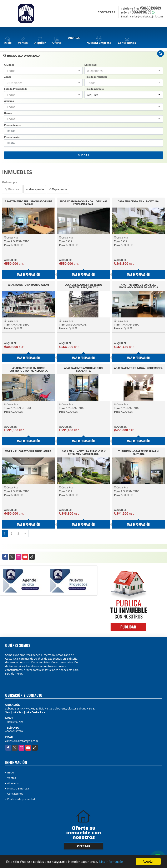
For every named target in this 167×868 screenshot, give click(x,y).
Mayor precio (58, 189)
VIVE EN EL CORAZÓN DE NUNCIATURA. (28, 451)
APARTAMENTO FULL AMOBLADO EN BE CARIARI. (28, 202)
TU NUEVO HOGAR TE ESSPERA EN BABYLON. (138, 452)
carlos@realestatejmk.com (21, 741)
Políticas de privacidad (21, 799)
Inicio (10, 772)
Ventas (11, 778)
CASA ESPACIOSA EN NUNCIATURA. (138, 201)
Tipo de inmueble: (95, 77)
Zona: (7, 77)
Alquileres (13, 783)
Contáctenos (15, 793)
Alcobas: (9, 101)
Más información (111, 862)
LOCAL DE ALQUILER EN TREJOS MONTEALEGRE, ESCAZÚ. (83, 286)
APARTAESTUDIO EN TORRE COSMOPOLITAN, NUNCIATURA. (29, 369)
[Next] (25, 533)
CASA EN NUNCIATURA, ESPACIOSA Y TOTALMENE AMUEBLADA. (83, 452)
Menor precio (35, 189)
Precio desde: (12, 125)
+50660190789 (150, 8)
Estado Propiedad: (15, 89)
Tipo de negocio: (94, 89)
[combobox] (43, 70)
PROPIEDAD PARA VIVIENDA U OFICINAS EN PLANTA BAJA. (83, 202)
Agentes (74, 37)
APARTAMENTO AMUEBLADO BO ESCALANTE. (83, 369)
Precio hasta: (12, 137)
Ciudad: (9, 64)
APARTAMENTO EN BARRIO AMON (28, 284)
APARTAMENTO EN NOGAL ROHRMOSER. (138, 368)
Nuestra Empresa (18, 788)
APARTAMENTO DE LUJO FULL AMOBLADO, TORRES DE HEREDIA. (138, 286)
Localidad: (90, 64)
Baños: (8, 113)
